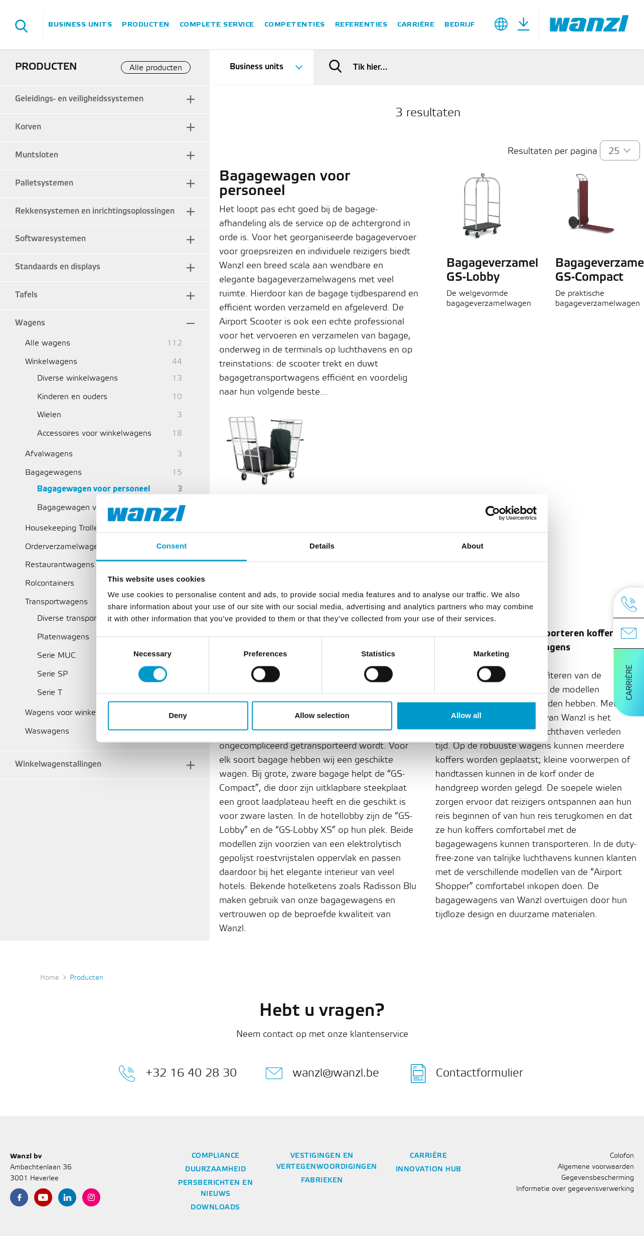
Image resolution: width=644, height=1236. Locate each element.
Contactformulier (467, 1073)
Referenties (361, 24)
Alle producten (155, 68)
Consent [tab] (171, 546)
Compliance (216, 1156)
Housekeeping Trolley (63, 528)
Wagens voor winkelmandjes (76, 713)
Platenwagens (63, 637)
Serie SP (52, 674)
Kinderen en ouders (72, 397)
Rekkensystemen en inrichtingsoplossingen (95, 211)
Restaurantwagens (59, 565)
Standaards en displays (57, 267)
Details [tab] (322, 546)
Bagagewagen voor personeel (93, 489)
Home (49, 978)
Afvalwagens (49, 454)
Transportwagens (56, 602)
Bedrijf (459, 24)
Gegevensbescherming (597, 1178)
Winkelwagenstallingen (58, 764)
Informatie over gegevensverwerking (575, 1189)
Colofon (622, 1156)
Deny (178, 716)
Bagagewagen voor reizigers (88, 507)
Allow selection (321, 716)
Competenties (294, 24)
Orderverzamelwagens (66, 547)
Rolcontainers (49, 583)
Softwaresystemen (50, 239)
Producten (146, 24)
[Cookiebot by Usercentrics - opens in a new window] (493, 512)
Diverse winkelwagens (77, 378)
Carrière (415, 24)
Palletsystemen (44, 183)
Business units (80, 24)
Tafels (26, 295)
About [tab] (472, 546)
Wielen (49, 415)
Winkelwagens (51, 362)
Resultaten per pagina (552, 151)
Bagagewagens (53, 472)
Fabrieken (322, 1180)
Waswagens (47, 731)
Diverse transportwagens (82, 618)
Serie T (49, 692)
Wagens (30, 323)
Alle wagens (47, 343)
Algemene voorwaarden (596, 1167)
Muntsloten (36, 155)
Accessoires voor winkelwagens (94, 433)
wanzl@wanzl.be (322, 1073)
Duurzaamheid (215, 1169)
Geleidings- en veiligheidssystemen (79, 99)
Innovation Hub (428, 1169)
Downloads (215, 1207)
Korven (28, 127)
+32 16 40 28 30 (177, 1073)
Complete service (217, 24)
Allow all (466, 716)
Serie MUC (56, 655)
